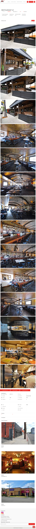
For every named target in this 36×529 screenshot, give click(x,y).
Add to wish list (15, 11)
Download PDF (25, 390)
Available (33, 20)
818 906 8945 (4, 520)
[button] (27, 2)
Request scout (3, 20)
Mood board (15, 390)
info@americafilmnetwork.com (6, 519)
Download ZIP (5, 390)
